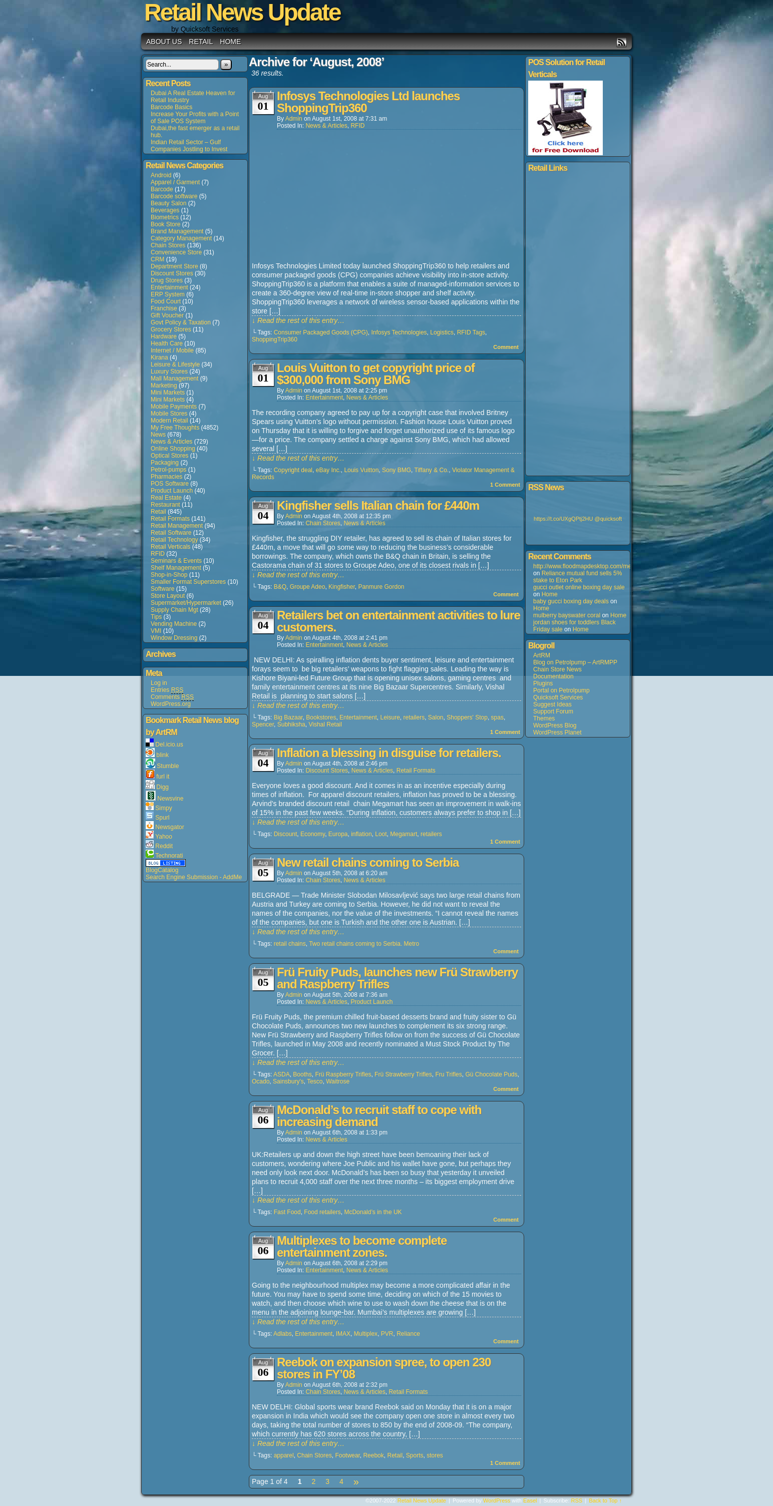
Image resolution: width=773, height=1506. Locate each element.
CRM (157, 259)
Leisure (390, 717)
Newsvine (170, 798)
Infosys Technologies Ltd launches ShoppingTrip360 (368, 102)
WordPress (496, 1500)
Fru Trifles (448, 1074)
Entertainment (169, 287)
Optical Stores (169, 455)
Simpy (163, 808)
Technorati (169, 855)
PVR (387, 1333)
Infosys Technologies (399, 332)
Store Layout (168, 595)
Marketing (164, 385)
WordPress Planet (557, 732)
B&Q (280, 586)
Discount (285, 834)
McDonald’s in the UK (373, 1212)
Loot (380, 834)
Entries (167, 690)
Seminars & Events (176, 560)
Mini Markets (168, 392)
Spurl (162, 817)
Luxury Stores (169, 371)
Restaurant (165, 504)
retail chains (290, 943)
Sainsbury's (288, 1081)
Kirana (159, 357)
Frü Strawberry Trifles (403, 1074)
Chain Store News (557, 669)
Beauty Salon (168, 203)
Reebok (373, 1455)
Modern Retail (169, 420)
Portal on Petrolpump (561, 690)
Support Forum (553, 711)
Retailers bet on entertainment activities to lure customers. (398, 621)
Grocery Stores (171, 329)
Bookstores (321, 717)
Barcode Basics (171, 107)
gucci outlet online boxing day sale (579, 587)
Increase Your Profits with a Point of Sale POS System (195, 118)
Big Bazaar (288, 717)
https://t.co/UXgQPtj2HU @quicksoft (578, 519)
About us (164, 42)
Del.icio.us (169, 744)
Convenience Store (176, 252)
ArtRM (541, 655)
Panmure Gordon (381, 586)
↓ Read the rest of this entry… (298, 320)
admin (293, 118)
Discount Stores (172, 273)
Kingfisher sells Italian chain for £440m (378, 505)
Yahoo (163, 836)
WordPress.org (171, 703)
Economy (312, 834)
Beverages (165, 210)
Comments (172, 697)
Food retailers (322, 1212)
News (158, 434)
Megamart (403, 834)
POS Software (170, 483)
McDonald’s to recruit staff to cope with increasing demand (379, 1115)
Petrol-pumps (168, 469)
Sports (415, 1455)
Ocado (260, 1081)
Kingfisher (341, 586)
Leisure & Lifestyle (175, 364)
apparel (284, 1455)
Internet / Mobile (172, 350)
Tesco (314, 1081)
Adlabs (282, 1333)
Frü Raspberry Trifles (343, 1074)
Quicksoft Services (558, 697)
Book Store (165, 224)
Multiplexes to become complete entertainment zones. (362, 1246)
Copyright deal (293, 470)
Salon (436, 717)
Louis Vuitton (361, 470)
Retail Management (177, 525)
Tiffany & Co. (432, 470)
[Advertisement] (327, 196)
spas (497, 717)
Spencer (263, 724)
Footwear (347, 1455)
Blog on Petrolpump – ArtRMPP (575, 662)
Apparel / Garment (175, 182)
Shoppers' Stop (467, 717)
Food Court (166, 301)
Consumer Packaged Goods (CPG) (321, 332)
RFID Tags (471, 332)
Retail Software (171, 532)
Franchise (164, 308)
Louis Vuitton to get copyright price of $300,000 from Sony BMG (376, 374)
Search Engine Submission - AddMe (194, 877)
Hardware (164, 336)
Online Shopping (173, 448)
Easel (530, 1500)
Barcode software (174, 196)
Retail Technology (174, 539)
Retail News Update (422, 1500)
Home (230, 42)
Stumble (168, 766)
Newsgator (169, 827)
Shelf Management (176, 567)
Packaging (165, 462)
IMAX (343, 1333)
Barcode (162, 189)
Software (162, 588)
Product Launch (172, 490)
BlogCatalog (162, 870)
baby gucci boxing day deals (571, 601)
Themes (544, 718)
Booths (302, 1074)
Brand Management (177, 231)
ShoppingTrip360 (274, 339)
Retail (201, 42)
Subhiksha (291, 724)
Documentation (553, 676)
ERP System (168, 294)
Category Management (181, 238)
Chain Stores (168, 245)
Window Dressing (174, 637)
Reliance (408, 1333)
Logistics (442, 332)
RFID (158, 553)
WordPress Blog (554, 725)
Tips (156, 616)
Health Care (167, 343)
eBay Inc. (328, 470)
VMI (156, 630)
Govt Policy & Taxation (181, 322)
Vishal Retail (324, 724)
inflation (361, 834)
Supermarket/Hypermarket (186, 602)
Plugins (543, 683)
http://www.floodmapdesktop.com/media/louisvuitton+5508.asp (616, 566)
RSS (621, 42)
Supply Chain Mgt (174, 609)
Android (161, 175)
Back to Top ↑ (605, 1500)
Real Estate (166, 497)
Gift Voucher (167, 315)
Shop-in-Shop (169, 574)
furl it (162, 776)
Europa (338, 834)
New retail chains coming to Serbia (368, 862)
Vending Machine (174, 623)
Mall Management (174, 378)
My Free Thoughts (175, 427)
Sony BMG (396, 470)
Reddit (164, 846)
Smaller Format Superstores (188, 581)
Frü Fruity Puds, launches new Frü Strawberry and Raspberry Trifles (397, 978)
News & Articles (171, 441)
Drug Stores (167, 280)
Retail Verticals (170, 546)
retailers (414, 717)
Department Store (174, 266)
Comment (506, 347)
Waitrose (337, 1081)
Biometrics (165, 217)
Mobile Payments (174, 406)
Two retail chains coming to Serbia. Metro (364, 943)
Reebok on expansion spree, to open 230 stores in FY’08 (384, 1368)
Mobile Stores (169, 413)
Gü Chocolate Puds (491, 1074)
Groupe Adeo (307, 586)
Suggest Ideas (552, 704)
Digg (162, 787)
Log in (159, 682)
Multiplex (365, 1333)
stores (435, 1455)
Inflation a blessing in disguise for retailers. (389, 753)
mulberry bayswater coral (566, 615)
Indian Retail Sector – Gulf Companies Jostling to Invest (189, 146)
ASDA (281, 1074)
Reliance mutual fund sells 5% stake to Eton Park (577, 577)
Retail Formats (170, 518)
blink (162, 755)
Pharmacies (166, 476)
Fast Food (287, 1212)
